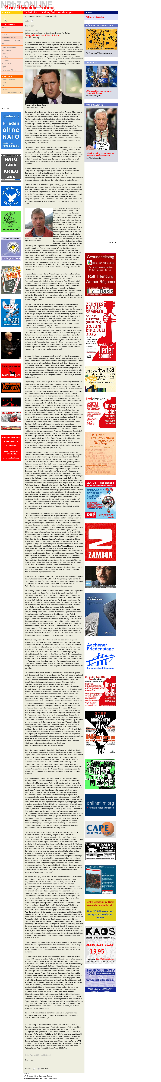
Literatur (5, 73)
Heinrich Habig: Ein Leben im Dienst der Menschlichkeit (100, 154)
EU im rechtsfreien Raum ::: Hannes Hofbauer (99, 92)
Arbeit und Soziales (9, 37)
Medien (5, 57)
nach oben (44, 1068)
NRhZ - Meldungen (95, 17)
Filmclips (5, 60)
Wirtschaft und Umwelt (11, 40)
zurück (27, 21)
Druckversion (29, 26)
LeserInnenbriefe (8, 79)
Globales (5, 44)
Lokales (5, 31)
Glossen (5, 53)
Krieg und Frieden (9, 47)
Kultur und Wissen (9, 70)
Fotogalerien (7, 63)
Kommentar (6, 50)
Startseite (28, 1068)
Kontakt (5, 89)
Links (4, 82)
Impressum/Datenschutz (11, 92)
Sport (4, 67)
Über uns (5, 86)
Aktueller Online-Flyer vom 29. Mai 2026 (39, 16)
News (4, 27)
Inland (4, 34)
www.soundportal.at (37, 107)
